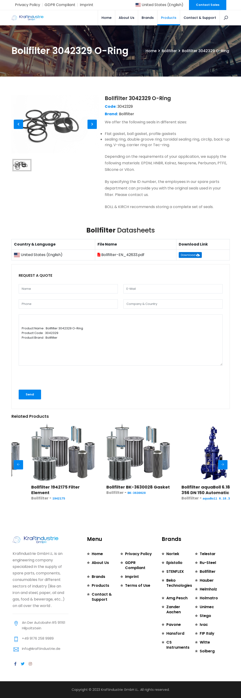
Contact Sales (207, 5)
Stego (205, 615)
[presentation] (43, 377)
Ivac (204, 624)
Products (169, 17)
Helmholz (208, 589)
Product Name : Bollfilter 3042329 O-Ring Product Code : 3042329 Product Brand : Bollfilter (121, 340)
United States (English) (159, 4)
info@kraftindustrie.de (41, 648)
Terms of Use (137, 585)
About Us (127, 17)
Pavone (173, 624)
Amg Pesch (177, 598)
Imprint (86, 4)
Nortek (172, 553)
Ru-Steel (208, 562)
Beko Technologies (179, 583)
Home (107, 17)
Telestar (208, 553)
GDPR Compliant (60, 4)
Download (190, 255)
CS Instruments (177, 645)
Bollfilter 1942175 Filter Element (76, 490)
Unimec (207, 607)
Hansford (175, 633)
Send (30, 394)
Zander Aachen (173, 609)
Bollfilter (169, 51)
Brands (148, 17)
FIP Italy (207, 633)
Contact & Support (200, 17)
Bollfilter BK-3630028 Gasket (158, 487)
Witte (205, 642)
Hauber (207, 580)
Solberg (207, 651)
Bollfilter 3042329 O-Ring (138, 98)
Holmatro (209, 598)
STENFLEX (175, 571)
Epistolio (174, 562)
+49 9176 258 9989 (38, 638)
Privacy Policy (27, 4)
